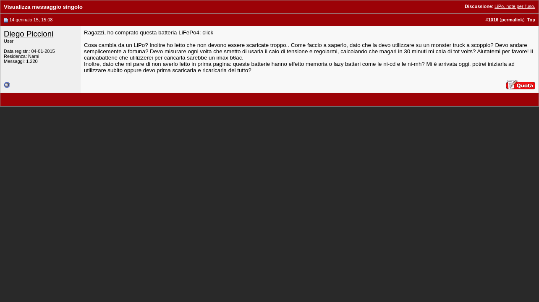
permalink (512, 19)
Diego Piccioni (28, 33)
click (207, 32)
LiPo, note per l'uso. (515, 6)
